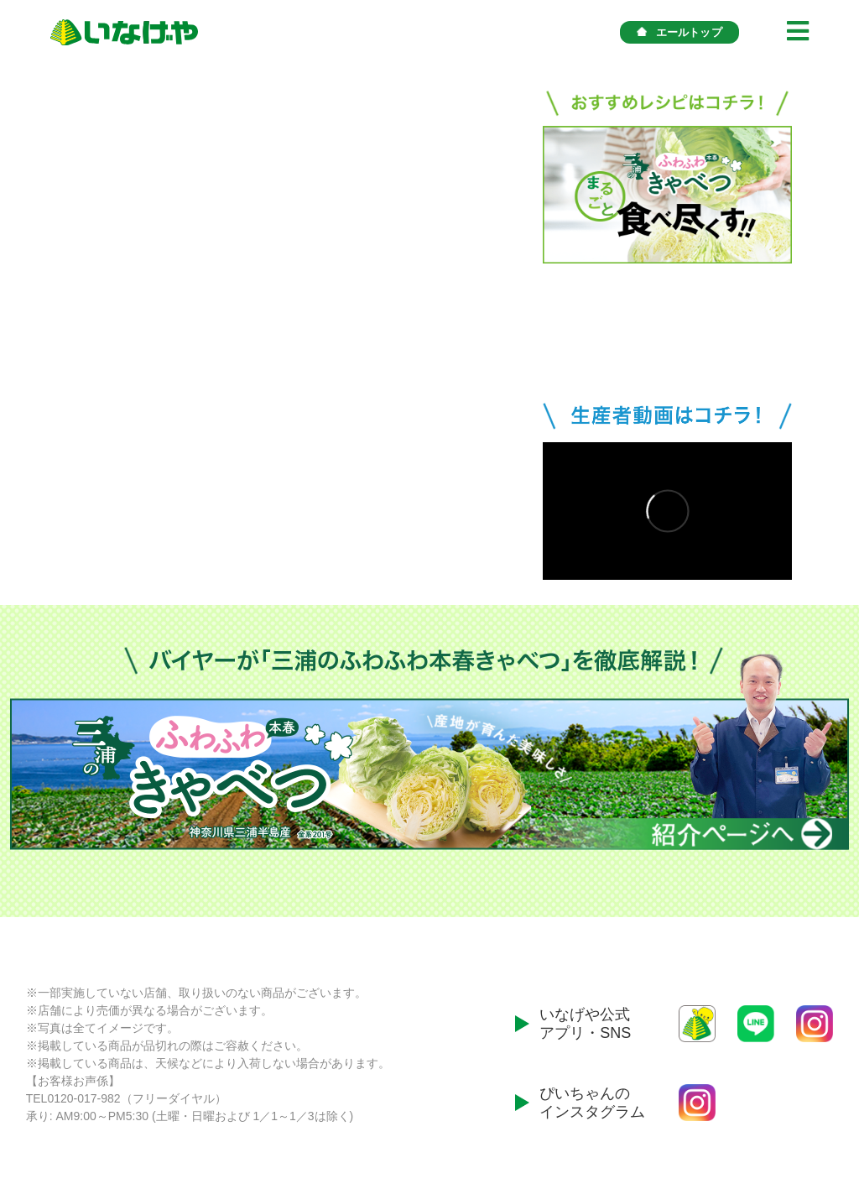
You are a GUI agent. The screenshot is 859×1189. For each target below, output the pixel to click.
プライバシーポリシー (792, 1124)
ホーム (563, 1124)
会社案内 (616, 1124)
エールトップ (679, 32)
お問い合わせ (687, 1124)
